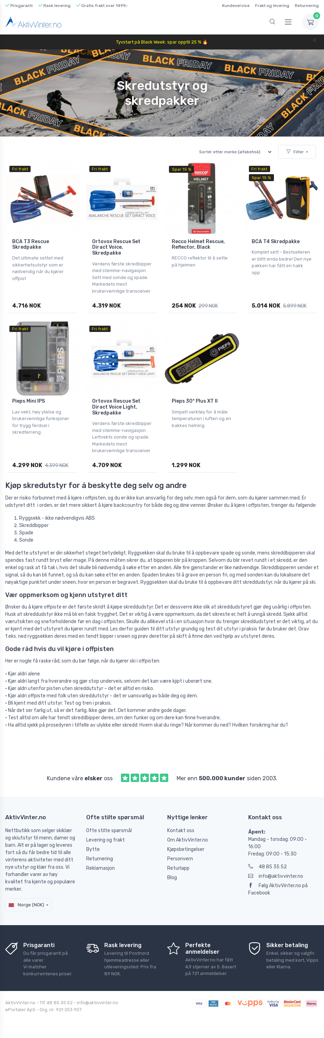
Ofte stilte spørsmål (109, 831)
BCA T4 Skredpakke (276, 242)
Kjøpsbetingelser (185, 849)
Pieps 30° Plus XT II (195, 401)
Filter (295, 151)
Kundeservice (236, 5)
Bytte (93, 849)
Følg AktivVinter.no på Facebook (278, 889)
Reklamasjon (100, 868)
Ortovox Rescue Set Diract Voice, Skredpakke (116, 247)
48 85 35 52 (267, 867)
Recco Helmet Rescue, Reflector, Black (198, 244)
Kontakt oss (180, 831)
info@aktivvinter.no (275, 876)
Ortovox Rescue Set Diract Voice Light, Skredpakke (116, 407)
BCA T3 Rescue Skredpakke (30, 244)
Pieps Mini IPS (28, 401)
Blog (172, 878)
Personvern (180, 859)
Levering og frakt (105, 840)
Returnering (307, 5)
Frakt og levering (272, 5)
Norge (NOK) (26, 904)
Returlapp (178, 868)
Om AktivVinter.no (187, 840)
